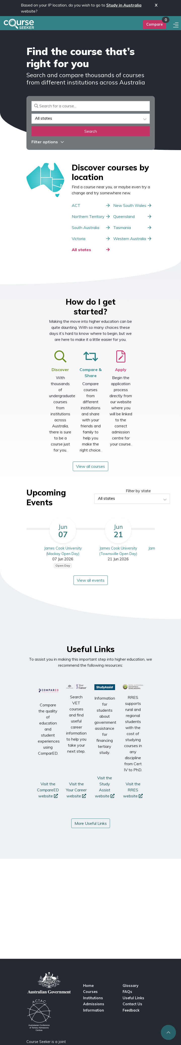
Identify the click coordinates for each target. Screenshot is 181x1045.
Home (88, 985)
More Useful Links (91, 823)
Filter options (47, 141)
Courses (90, 991)
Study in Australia (123, 5)
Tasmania (122, 227)
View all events (90, 580)
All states (81, 249)
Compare (154, 24)
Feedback (131, 1010)
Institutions (93, 998)
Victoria (78, 238)
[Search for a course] (90, 106)
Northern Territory (88, 216)
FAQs (127, 991)
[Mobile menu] (176, 25)
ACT (76, 205)
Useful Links (133, 998)
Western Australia (129, 238)
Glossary (130, 985)
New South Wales (129, 205)
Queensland (124, 216)
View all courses (90, 466)
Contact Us (132, 1004)
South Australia (85, 227)
